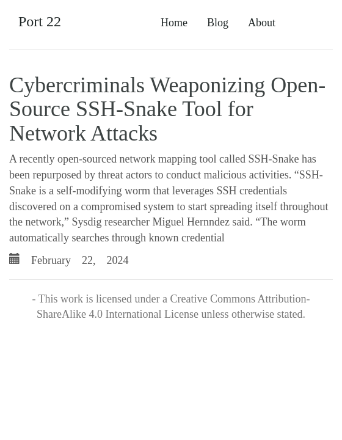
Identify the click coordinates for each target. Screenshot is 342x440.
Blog (217, 22)
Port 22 (39, 21)
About (261, 22)
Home (174, 22)
